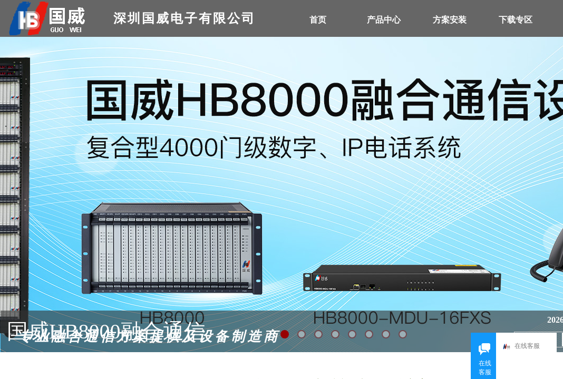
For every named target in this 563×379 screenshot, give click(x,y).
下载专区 (515, 19)
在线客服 (524, 346)
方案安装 (450, 19)
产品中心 (384, 19)
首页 (317, 19)
